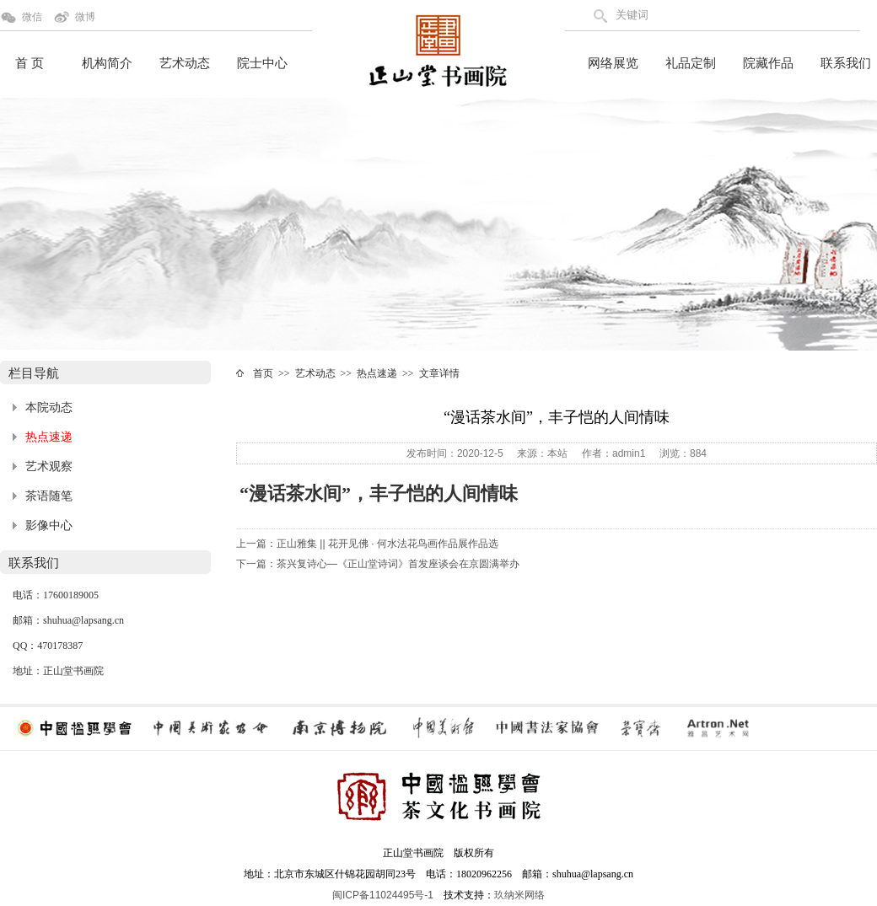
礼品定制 (690, 63)
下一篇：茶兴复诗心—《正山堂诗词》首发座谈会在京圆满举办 (377, 564)
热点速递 (49, 437)
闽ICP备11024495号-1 (382, 895)
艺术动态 (184, 63)
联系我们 (846, 63)
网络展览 (613, 63)
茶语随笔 (49, 496)
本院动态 (49, 407)
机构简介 (107, 63)
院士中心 (262, 63)
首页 (263, 373)
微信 (32, 17)
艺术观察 (49, 466)
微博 (85, 17)
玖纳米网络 (519, 895)
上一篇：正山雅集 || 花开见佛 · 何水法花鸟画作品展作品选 (367, 543)
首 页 (29, 63)
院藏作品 (768, 63)
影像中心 (49, 525)
